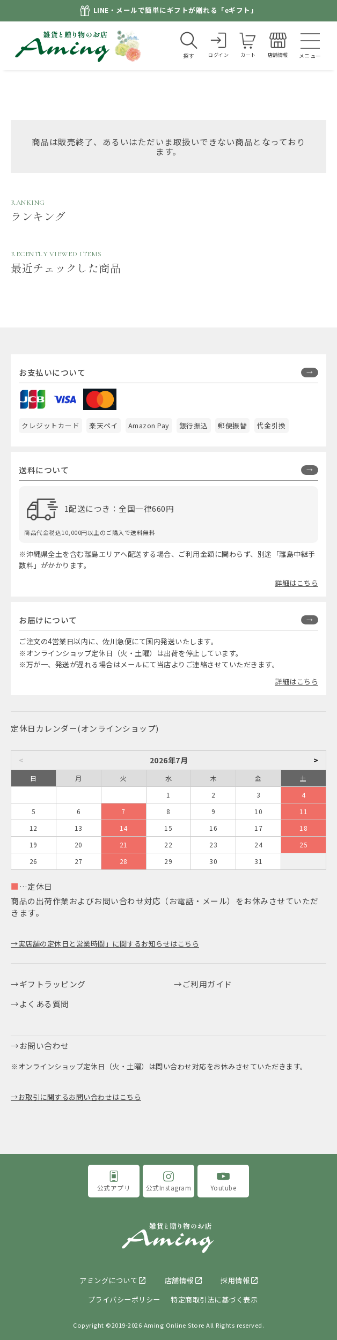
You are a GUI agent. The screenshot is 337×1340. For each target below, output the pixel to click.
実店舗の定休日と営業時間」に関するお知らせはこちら (109, 944)
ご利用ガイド (207, 983)
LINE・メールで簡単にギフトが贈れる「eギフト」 (175, 10)
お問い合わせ (44, 1045)
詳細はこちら (296, 583)
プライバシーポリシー (124, 1299)
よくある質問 (44, 1003)
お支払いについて (52, 372)
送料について (44, 469)
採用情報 (235, 1280)
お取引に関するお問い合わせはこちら (80, 1097)
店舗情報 (179, 1280)
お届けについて (48, 620)
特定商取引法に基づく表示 (214, 1299)
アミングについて (108, 1280)
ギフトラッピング (52, 983)
